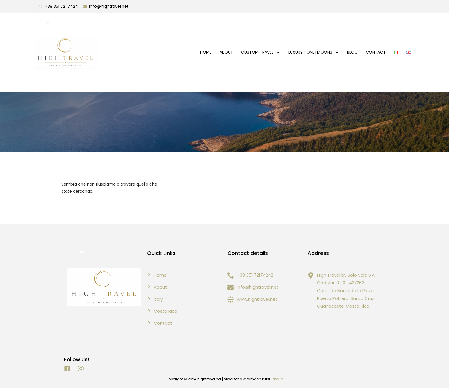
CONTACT (376, 52)
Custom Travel (260, 52)
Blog (352, 52)
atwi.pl (278, 379)
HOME (206, 52)
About (226, 52)
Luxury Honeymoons (313, 52)
